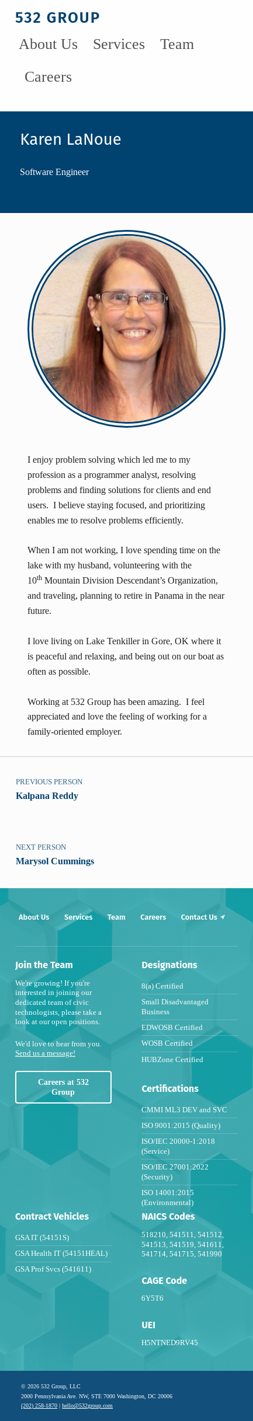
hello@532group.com (87, 1405)
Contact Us (204, 917)
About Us (48, 44)
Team (177, 44)
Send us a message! (45, 1053)
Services (119, 44)
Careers (48, 76)
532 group (57, 18)
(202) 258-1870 (39, 1405)
